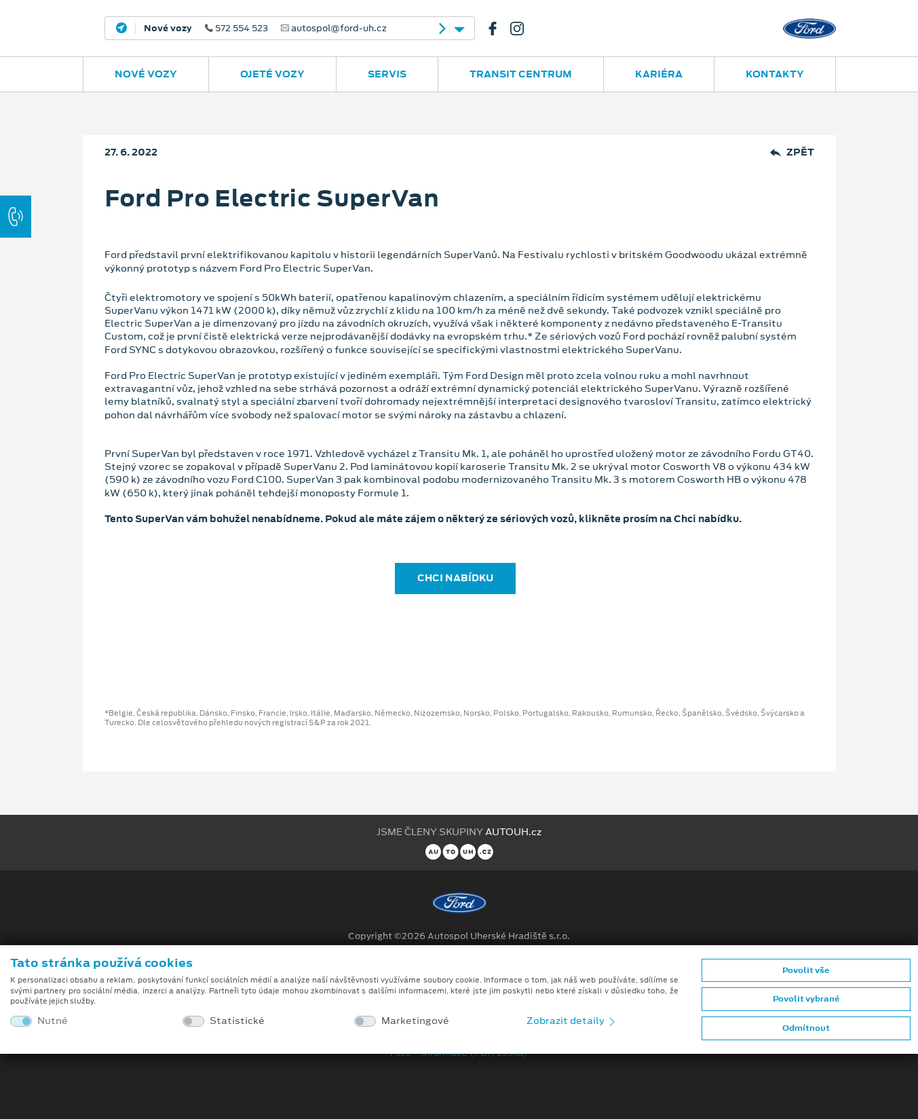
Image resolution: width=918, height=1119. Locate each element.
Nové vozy (146, 74)
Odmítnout (806, 1028)
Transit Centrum (521, 74)
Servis (387, 74)
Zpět (792, 152)
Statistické (237, 1020)
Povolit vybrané (806, 998)
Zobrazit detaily (572, 1020)
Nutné (52, 1020)
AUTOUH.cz (513, 832)
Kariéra (659, 74)
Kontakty (775, 74)
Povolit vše (805, 970)
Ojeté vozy (272, 74)
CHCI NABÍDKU (455, 578)
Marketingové (415, 1020)
